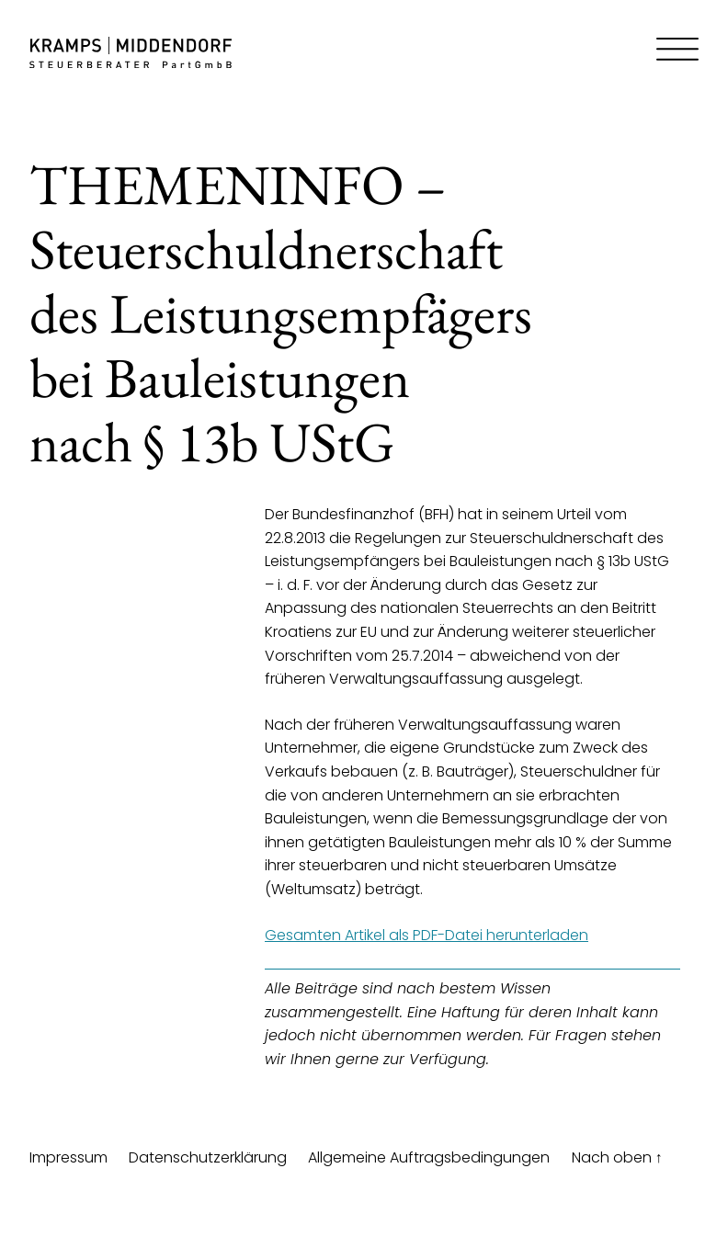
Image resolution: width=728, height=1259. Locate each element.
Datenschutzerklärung (208, 1157)
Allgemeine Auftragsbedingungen (429, 1157)
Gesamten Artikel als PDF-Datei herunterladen (426, 935)
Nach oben (617, 1157)
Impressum (68, 1157)
